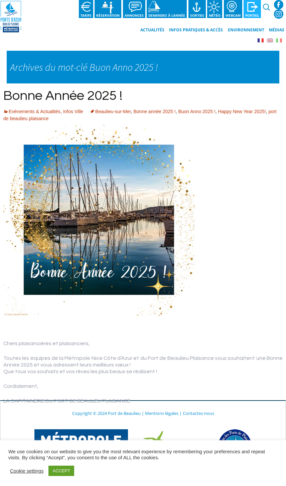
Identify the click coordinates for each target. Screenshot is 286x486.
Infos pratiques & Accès (196, 30)
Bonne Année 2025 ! (62, 95)
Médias (276, 30)
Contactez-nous (198, 413)
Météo (215, 15)
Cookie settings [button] (26, 471)
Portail (252, 15)
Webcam (233, 15)
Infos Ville (73, 111)
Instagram (278, 14)
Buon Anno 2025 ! (196, 111)
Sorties (197, 15)
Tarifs (86, 15)
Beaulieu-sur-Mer (113, 111)
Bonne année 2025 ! (155, 111)
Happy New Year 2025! (242, 111)
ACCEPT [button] (61, 470)
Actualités (152, 30)
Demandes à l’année (166, 15)
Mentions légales (161, 413)
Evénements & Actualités (34, 111)
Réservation (108, 15)
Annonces (134, 15)
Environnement (246, 30)
